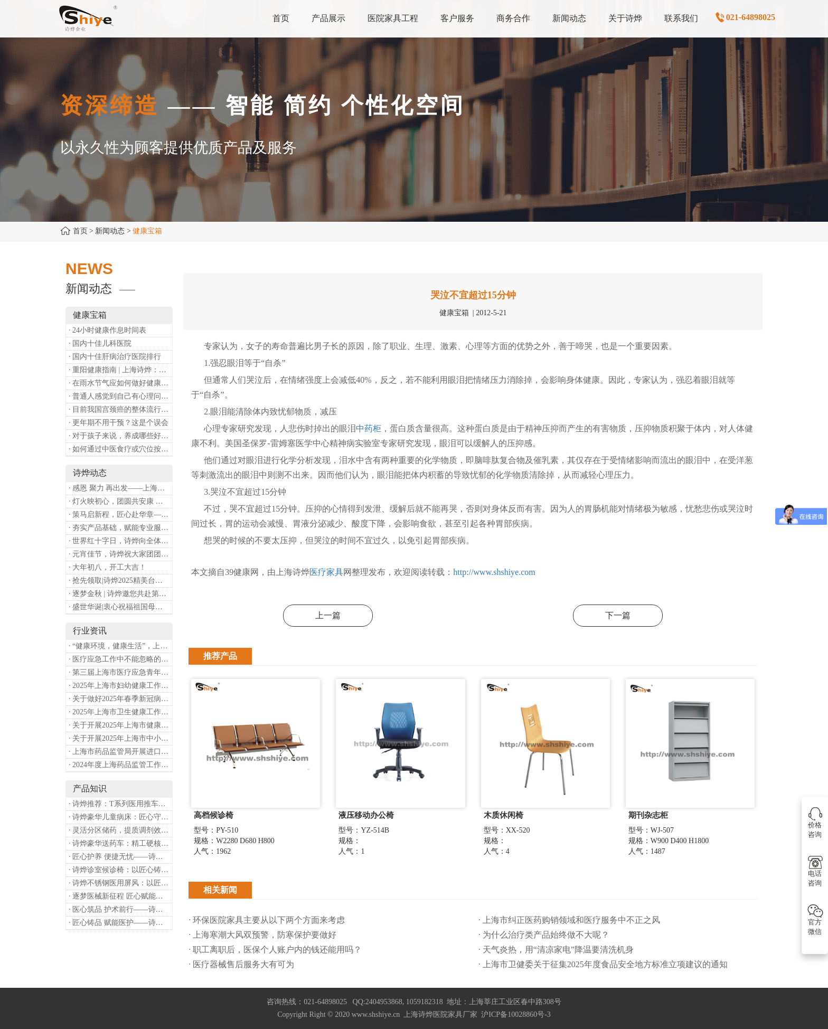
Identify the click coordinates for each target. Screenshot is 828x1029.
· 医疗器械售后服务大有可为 (241, 964)
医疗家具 (326, 572)
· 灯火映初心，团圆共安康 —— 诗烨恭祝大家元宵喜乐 (120, 501)
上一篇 (328, 615)
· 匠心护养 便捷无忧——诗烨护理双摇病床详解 (120, 857)
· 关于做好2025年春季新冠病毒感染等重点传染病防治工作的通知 (120, 699)
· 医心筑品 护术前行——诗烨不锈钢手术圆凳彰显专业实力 (120, 909)
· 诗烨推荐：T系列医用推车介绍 (120, 804)
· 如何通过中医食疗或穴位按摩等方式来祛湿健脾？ (120, 449)
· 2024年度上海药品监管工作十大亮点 (120, 765)
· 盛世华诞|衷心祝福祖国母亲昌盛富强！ (120, 607)
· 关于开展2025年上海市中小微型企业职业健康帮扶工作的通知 (120, 738)
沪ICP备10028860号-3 (515, 1014)
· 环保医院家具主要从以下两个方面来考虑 (267, 919)
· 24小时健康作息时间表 (107, 330)
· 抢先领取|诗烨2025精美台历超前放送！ (120, 580)
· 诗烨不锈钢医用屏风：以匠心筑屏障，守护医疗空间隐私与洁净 (120, 883)
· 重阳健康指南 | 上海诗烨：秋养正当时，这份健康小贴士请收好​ (120, 370)
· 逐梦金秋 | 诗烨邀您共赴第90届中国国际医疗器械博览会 (120, 594)
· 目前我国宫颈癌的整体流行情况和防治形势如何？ (120, 409)
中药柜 (368, 428)
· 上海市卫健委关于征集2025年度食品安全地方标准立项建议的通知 (603, 964)
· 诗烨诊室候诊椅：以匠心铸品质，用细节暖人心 (120, 870)
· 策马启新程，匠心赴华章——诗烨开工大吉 (120, 514)
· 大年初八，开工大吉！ (107, 567)
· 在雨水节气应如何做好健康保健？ (120, 383)
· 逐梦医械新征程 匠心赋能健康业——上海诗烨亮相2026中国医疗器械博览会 (120, 896)
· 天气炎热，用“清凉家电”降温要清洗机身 (556, 949)
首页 (80, 231)
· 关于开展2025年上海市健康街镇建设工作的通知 (120, 725)
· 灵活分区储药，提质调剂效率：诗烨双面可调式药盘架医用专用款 (120, 830)
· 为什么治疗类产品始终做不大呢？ (543, 934)
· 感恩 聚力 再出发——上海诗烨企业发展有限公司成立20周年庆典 (120, 488)
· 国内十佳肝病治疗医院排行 (115, 357)
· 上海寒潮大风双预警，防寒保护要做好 (262, 934)
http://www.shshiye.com (494, 572)
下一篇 (618, 615)
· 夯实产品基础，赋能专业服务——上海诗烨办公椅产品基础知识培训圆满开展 (120, 528)
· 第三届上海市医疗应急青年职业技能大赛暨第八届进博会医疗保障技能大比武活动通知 (120, 672)
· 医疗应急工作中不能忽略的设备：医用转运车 (120, 659)
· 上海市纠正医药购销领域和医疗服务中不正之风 (569, 919)
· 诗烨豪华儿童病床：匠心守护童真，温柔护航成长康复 (120, 817)
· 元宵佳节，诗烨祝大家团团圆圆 (120, 554)
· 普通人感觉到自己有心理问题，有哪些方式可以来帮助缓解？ (120, 396)
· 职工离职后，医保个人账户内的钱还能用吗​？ (275, 949)
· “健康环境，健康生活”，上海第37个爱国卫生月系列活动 (120, 646)
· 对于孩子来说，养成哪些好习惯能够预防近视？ (120, 436)
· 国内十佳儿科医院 (100, 343)
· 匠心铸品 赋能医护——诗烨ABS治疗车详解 (120, 923)
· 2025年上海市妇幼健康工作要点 (120, 686)
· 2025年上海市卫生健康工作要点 (120, 712)
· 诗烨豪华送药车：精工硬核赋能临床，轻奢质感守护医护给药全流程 (120, 843)
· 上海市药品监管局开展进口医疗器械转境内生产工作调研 (120, 752)
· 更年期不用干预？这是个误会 (118, 423)
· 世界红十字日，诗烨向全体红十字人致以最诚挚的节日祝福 (120, 541)
